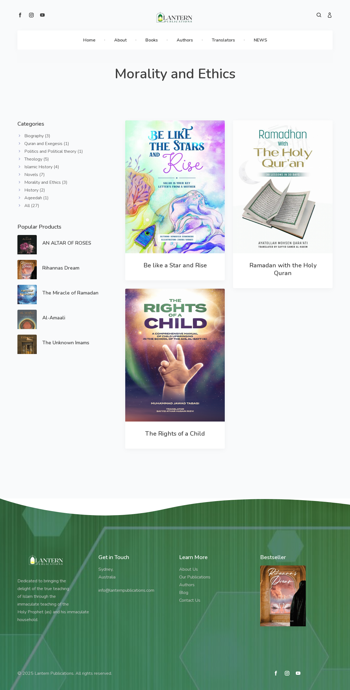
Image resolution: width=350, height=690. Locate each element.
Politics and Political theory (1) (53, 151)
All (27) (31, 206)
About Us (188, 569)
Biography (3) (37, 136)
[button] (319, 16)
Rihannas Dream (60, 268)
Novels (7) (34, 175)
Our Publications (194, 577)
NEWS (260, 40)
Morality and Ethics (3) (45, 182)
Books (151, 40)
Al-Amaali (53, 317)
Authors (185, 40)
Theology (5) (36, 159)
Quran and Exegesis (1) (46, 144)
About (120, 40)
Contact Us (189, 600)
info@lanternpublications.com (126, 590)
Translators (223, 40)
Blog (183, 593)
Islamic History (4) (41, 167)
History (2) (34, 190)
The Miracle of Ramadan (70, 293)
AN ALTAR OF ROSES (66, 243)
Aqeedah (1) (36, 198)
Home (89, 40)
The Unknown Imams (65, 342)
